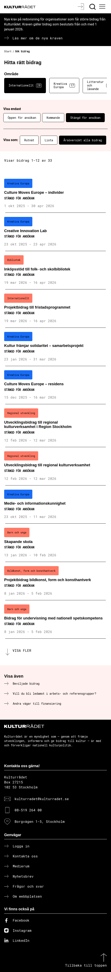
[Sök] (93, 6)
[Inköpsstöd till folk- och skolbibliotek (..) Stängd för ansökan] (55, 270)
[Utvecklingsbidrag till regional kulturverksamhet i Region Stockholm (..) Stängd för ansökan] (55, 425)
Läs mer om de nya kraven (38, 38)
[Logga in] (81, 6)
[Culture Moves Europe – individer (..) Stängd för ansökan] (55, 194)
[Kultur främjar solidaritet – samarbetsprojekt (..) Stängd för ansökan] (55, 347)
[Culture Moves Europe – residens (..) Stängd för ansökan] (55, 385)
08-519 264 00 (28, 810)
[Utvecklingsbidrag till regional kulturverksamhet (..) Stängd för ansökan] (55, 466)
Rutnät (29, 140)
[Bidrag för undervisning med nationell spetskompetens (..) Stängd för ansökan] (55, 619)
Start (7, 51)
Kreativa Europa (64, 85)
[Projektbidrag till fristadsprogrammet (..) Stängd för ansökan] (55, 308)
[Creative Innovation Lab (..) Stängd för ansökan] (55, 232)
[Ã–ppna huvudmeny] (103, 7)
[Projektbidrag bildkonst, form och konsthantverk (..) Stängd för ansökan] (55, 581)
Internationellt (25, 85)
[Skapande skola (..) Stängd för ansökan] (55, 543)
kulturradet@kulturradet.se (42, 799)
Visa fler (22, 650)
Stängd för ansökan (85, 118)
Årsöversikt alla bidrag (82, 140)
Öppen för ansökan (22, 118)
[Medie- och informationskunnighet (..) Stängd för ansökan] (55, 504)
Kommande (53, 118)
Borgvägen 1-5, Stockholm (40, 821)
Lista (49, 140)
